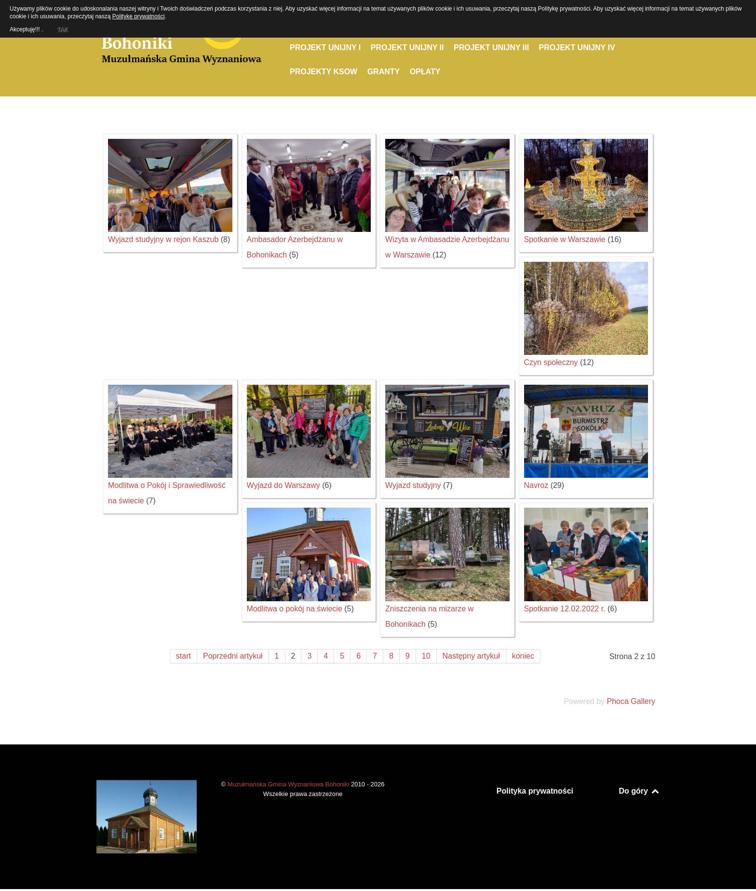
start (183, 656)
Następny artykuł (471, 656)
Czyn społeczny (551, 362)
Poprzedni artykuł (233, 656)
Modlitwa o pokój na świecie (294, 609)
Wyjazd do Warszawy (283, 485)
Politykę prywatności (138, 16)
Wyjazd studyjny (413, 485)
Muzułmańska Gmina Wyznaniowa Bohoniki (289, 784)
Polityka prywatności (535, 791)
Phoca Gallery (631, 701)
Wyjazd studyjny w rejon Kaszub (163, 239)
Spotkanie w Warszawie (565, 239)
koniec (523, 656)
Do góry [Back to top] (639, 791)
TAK (61, 28)
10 (426, 656)
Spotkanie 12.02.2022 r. (565, 609)
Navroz (536, 485)
